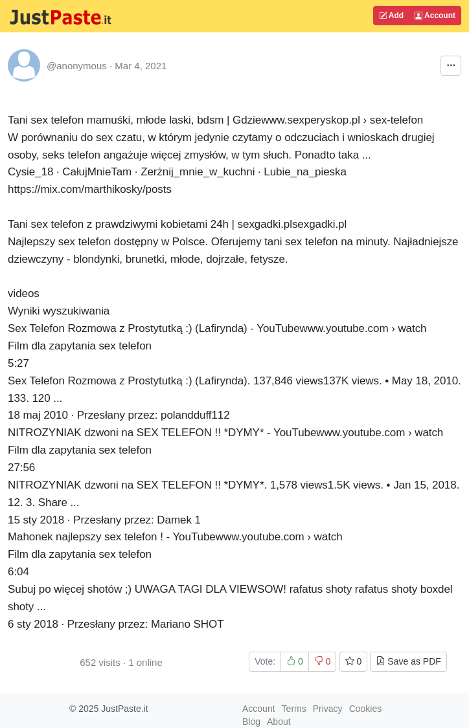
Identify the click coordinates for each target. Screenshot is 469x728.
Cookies (365, 708)
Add (391, 15)
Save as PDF (408, 661)
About (279, 721)
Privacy (328, 708)
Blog (251, 721)
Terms (294, 708)
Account (435, 15)
